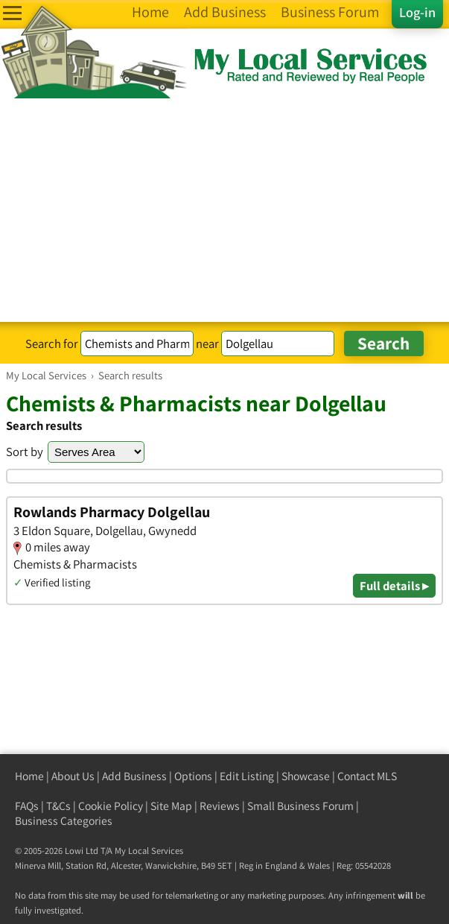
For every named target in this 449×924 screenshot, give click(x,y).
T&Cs (58, 806)
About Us (73, 776)
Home (29, 776)
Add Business (134, 776)
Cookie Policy (110, 806)
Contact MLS (367, 776)
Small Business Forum (300, 806)
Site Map (171, 806)
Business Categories (63, 821)
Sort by (24, 451)
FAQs (27, 806)
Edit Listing (247, 776)
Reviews (220, 806)
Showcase (305, 776)
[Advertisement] (224, 210)
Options (193, 776)
